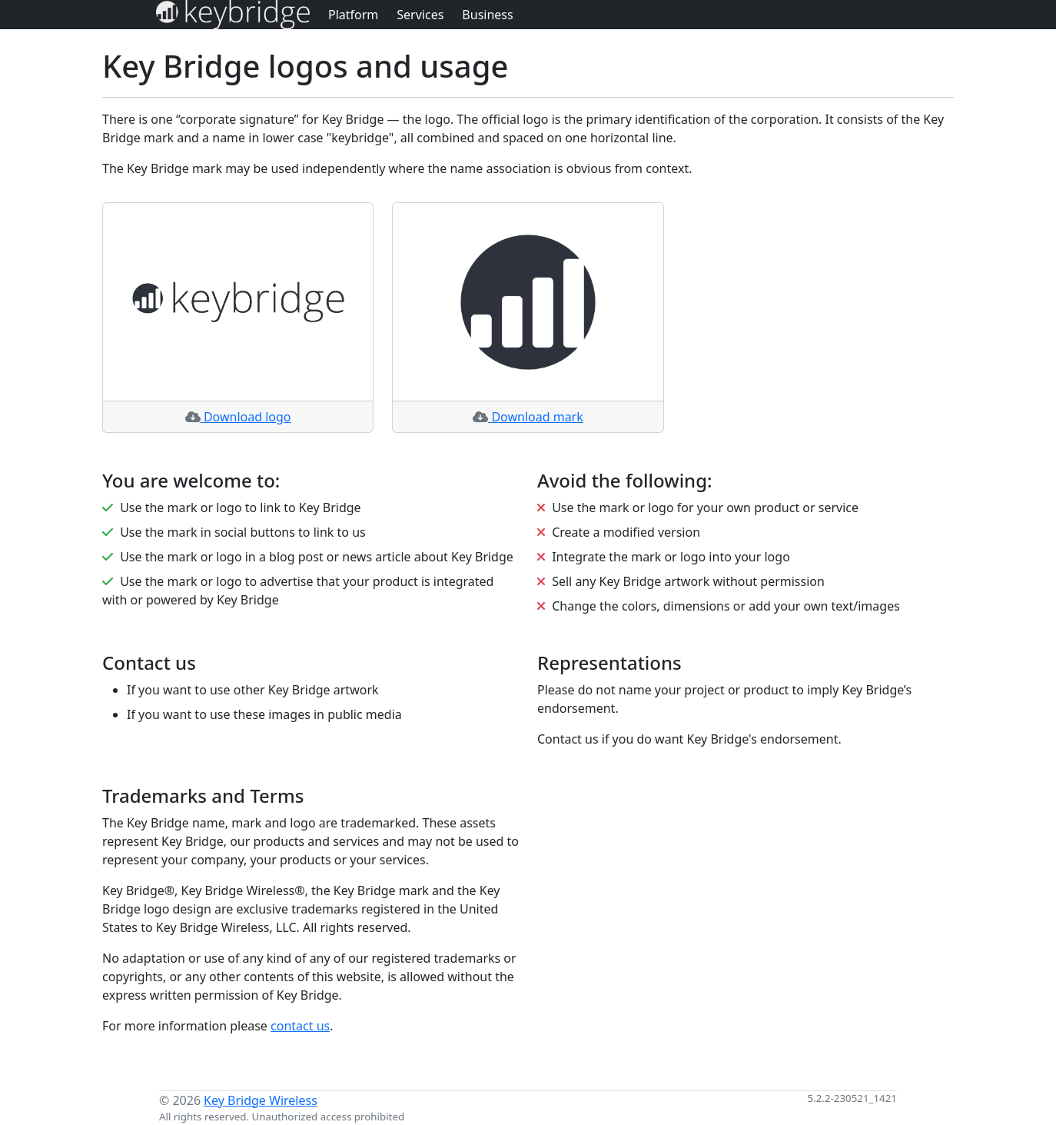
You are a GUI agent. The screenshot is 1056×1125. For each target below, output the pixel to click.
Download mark (528, 416)
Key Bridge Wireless (260, 1100)
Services (420, 14)
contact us (300, 1025)
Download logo (238, 416)
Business (487, 14)
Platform (353, 14)
